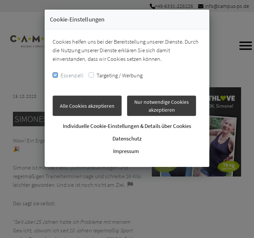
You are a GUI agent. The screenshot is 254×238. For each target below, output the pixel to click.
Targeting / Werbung (120, 75)
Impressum (126, 151)
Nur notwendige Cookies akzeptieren (161, 106)
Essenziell (72, 75)
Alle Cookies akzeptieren (87, 105)
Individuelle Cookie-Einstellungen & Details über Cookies (127, 126)
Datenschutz (127, 138)
